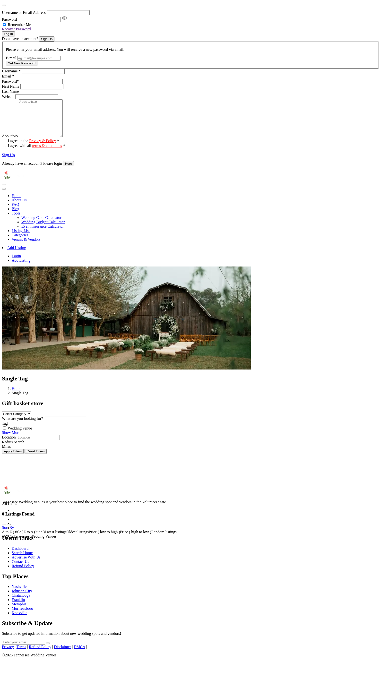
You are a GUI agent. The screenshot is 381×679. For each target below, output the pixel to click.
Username (11, 71)
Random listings (163, 539)
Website (8, 97)
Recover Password (16, 29)
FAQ (15, 212)
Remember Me (19, 25)
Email (8, 76)
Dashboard (20, 556)
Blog (15, 216)
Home (16, 203)
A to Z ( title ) (12, 539)
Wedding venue (20, 435)
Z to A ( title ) (34, 539)
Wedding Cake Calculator (41, 225)
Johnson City (22, 598)
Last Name (10, 91)
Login (16, 263)
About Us (19, 207)
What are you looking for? (22, 426)
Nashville (19, 594)
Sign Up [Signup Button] (46, 39)
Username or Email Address (24, 12)
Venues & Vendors (26, 247)
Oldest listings (77, 539)
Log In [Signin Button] (8, 34)
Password (9, 19)
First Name (10, 86)
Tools (16, 220)
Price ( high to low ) (135, 539)
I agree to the (33, 148)
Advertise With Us (26, 564)
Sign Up (8, 162)
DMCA (79, 654)
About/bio (10, 143)
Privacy (8, 654)
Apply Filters (13, 458)
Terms (21, 654)
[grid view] (4, 532)
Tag (5, 431)
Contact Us (20, 569)
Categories (20, 242)
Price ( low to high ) (104, 539)
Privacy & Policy (42, 148)
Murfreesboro (22, 616)
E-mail (11, 58)
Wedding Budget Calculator (43, 229)
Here (68, 171)
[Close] (4, 5)
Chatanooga (21, 603)
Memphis (19, 611)
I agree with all (36, 153)
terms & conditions (47, 153)
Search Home (22, 560)
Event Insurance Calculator (42, 234)
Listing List (21, 238)
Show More (11, 440)
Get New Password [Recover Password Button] (21, 63)
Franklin (18, 607)
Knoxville (19, 620)
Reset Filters (35, 458)
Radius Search (13, 449)
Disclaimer (62, 654)
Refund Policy (23, 573)
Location (9, 444)
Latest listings (55, 539)
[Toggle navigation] (4, 191)
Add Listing (16, 255)
